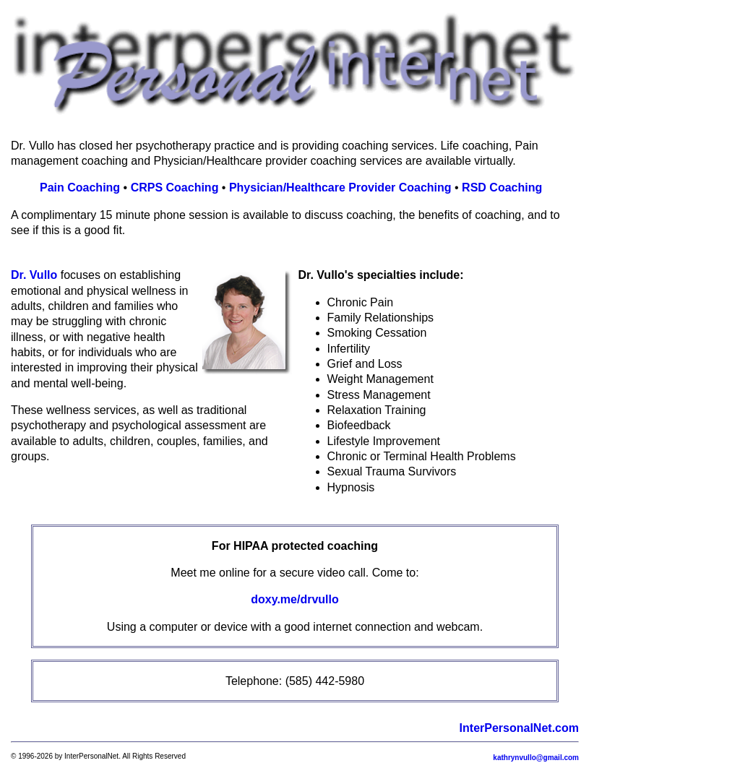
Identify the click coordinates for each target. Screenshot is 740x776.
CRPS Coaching (175, 187)
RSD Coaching (502, 187)
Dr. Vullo (34, 275)
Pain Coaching (80, 187)
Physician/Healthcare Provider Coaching (340, 187)
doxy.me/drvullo (295, 599)
